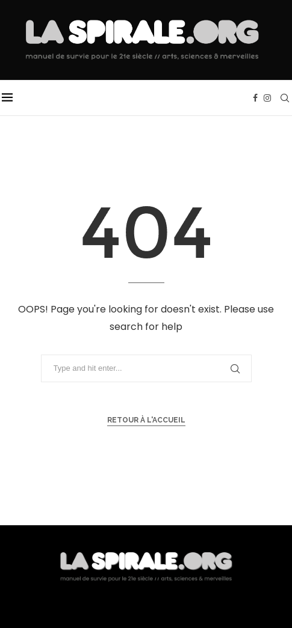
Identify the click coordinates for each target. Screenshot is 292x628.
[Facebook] (255, 98)
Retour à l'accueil (146, 420)
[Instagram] (267, 98)
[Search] (285, 98)
